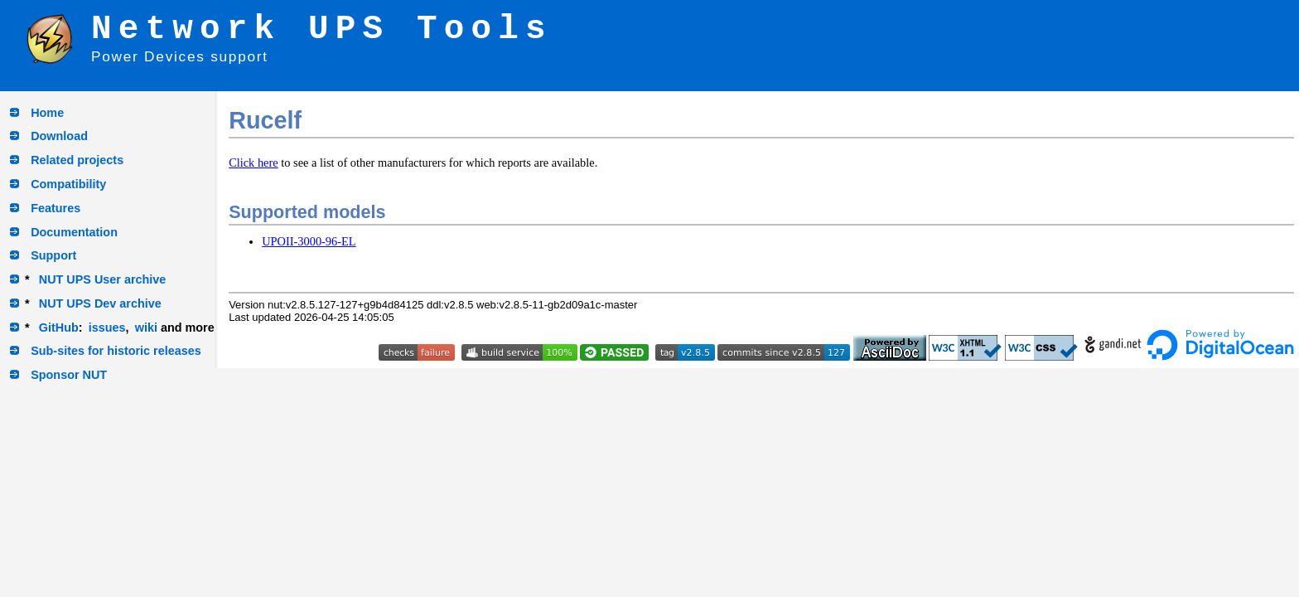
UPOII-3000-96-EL (309, 241)
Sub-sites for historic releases (116, 350)
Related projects (77, 160)
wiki (146, 327)
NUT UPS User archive (103, 279)
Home (47, 112)
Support (53, 255)
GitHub (59, 327)
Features (55, 208)
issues (107, 327)
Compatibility (68, 184)
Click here (253, 162)
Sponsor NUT (69, 374)
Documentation (74, 232)
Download (59, 136)
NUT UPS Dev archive (100, 303)
